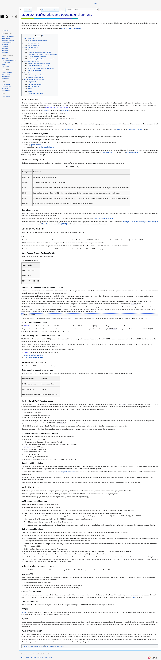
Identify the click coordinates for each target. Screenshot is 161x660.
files (43, 110)
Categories (25, 646)
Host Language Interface (136, 129)
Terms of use (48, 657)
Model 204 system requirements (103, 218)
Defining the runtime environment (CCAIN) (136, 222)
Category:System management (71, 28)
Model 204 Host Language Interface (56, 107)
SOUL (51, 105)
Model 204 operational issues (54, 646)
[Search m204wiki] (82, 9)
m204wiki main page (37, 657)
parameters (65, 110)
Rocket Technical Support (47, 147)
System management (37, 646)
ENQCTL (27, 326)
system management (132, 152)
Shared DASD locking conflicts (33, 355)
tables (47, 110)
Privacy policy (25, 657)
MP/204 (23, 612)
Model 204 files (69, 129)
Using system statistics (67, 472)
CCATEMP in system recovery (33, 357)
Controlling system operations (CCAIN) (54, 224)
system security (35, 145)
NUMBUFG (27, 447)
